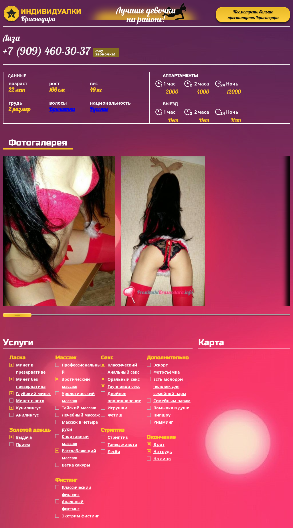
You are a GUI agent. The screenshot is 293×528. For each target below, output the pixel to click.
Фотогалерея (38, 143)
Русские (99, 109)
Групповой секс (124, 386)
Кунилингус (28, 408)
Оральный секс (124, 379)
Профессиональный (81, 368)
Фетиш (115, 415)
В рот (159, 444)
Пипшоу (162, 415)
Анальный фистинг (73, 505)
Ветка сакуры (76, 465)
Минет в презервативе (30, 368)
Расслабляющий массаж (79, 454)
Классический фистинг (76, 491)
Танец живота (122, 444)
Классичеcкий (122, 365)
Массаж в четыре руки (80, 425)
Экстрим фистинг (80, 516)
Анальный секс (123, 372)
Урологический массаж (78, 397)
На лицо (162, 458)
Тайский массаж (79, 408)
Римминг (163, 422)
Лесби (114, 451)
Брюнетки (62, 109)
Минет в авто (30, 400)
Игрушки (117, 408)
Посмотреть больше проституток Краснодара (253, 14)
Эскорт (160, 365)
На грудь (162, 451)
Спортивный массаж (75, 440)
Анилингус (27, 415)
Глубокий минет (33, 393)
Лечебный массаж (81, 415)
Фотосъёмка (166, 372)
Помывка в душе (171, 408)
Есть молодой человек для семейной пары (169, 386)
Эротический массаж (76, 382)
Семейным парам (172, 400)
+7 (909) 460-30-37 (61, 52)
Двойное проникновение (124, 397)
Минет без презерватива (30, 382)
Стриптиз (118, 437)
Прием (23, 444)
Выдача (24, 437)
